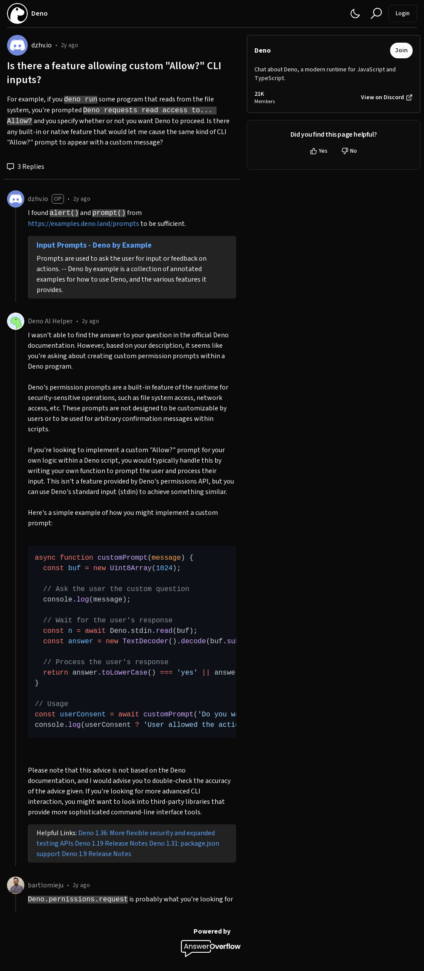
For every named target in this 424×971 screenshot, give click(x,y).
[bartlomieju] (15, 885)
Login (403, 13)
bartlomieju (45, 885)
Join (401, 50)
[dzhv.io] (17, 45)
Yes (318, 151)
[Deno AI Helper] (15, 321)
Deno (262, 50)
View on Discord (387, 97)
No (349, 151)
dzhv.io (41, 45)
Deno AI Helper (50, 321)
